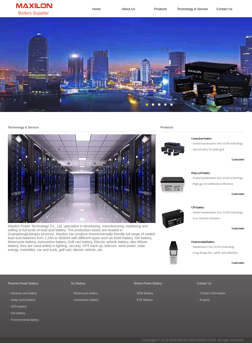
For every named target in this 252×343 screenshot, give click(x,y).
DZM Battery (145, 293)
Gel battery (18, 313)
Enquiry (205, 300)
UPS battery (197, 207)
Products (160, 9)
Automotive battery (86, 300)
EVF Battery (145, 300)
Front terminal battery (202, 242)
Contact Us (224, 9)
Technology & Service (192, 9)
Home (96, 9)
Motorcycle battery (86, 293)
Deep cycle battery (200, 173)
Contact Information (213, 293)
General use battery (201, 138)
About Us (128, 9)
